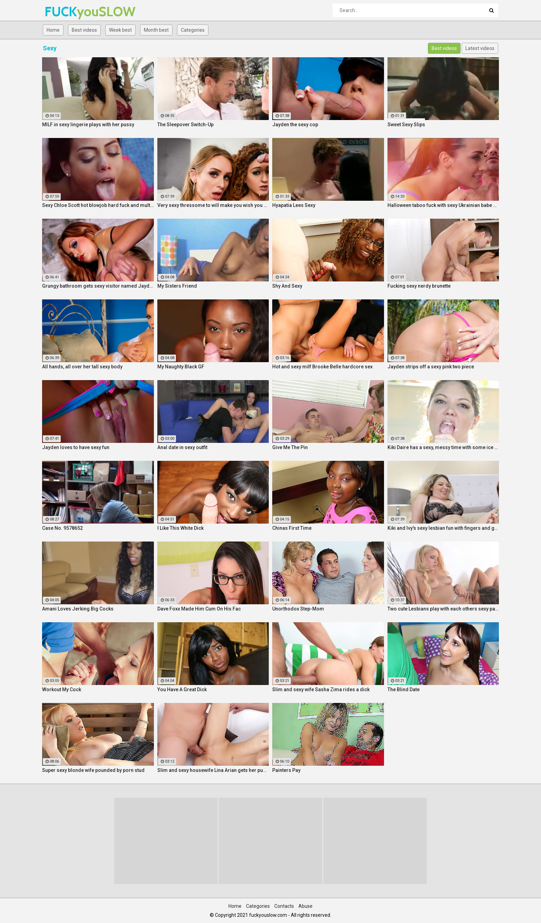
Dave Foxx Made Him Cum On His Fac (199, 609)
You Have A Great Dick (182, 689)
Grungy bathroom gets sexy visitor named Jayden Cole (98, 286)
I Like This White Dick (180, 528)
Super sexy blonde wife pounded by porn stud (93, 770)
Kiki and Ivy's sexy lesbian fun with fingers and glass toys (443, 528)
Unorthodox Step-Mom (298, 609)
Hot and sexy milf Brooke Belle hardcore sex (322, 366)
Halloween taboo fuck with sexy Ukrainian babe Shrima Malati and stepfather (443, 205)
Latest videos (479, 48)
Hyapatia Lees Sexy (293, 205)
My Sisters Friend (177, 286)
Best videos (84, 30)
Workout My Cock (61, 689)
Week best (120, 30)
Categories (193, 30)
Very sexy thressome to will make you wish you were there (213, 205)
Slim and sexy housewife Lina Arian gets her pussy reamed (213, 770)
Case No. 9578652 (62, 528)
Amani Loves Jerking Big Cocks (78, 609)
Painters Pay (286, 770)
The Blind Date (403, 689)
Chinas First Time (292, 528)
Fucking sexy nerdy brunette (419, 286)
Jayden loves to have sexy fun (75, 447)
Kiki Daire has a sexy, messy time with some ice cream (443, 447)
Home (53, 30)
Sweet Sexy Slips (406, 124)
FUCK (63, 11)
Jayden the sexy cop (295, 124)
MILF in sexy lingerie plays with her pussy (88, 124)
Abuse (305, 906)
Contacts (284, 906)
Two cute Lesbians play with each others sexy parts (443, 609)
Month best (156, 30)
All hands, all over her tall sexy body (82, 366)
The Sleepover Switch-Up (185, 124)
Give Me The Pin (290, 447)
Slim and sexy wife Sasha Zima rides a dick (321, 689)
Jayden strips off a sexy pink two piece (430, 366)
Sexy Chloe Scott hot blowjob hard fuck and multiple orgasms (98, 205)
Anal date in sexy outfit (182, 447)
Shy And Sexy (287, 286)
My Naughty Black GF (180, 366)
